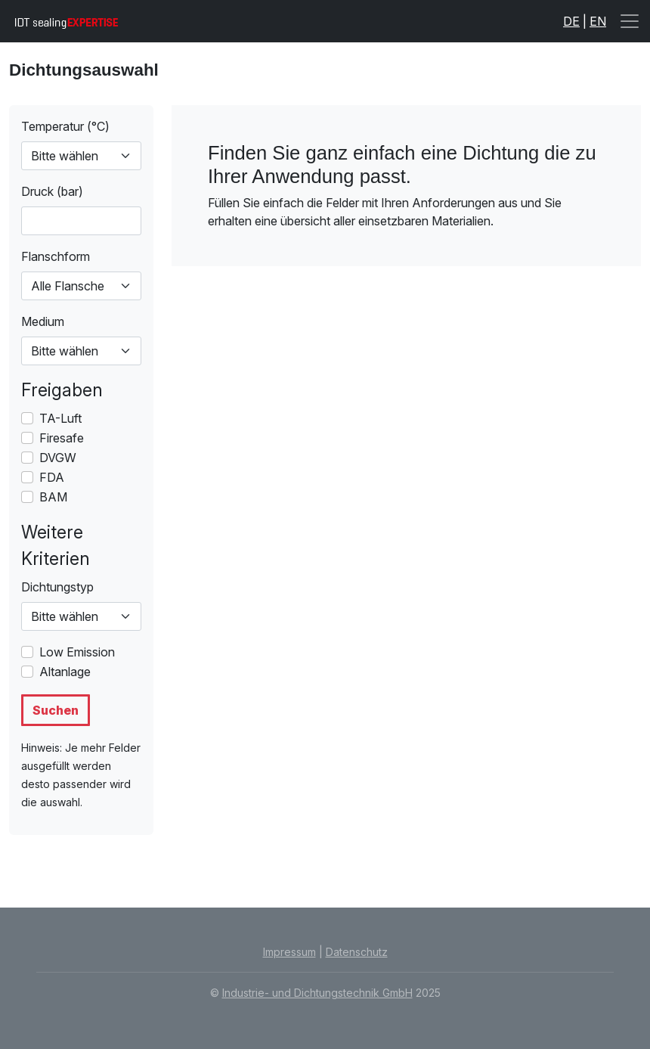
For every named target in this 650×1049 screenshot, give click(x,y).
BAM (53, 496)
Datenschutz (357, 951)
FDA (51, 477)
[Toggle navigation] (629, 21)
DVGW (57, 457)
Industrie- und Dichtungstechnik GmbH (317, 992)
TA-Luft (60, 418)
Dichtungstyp (57, 586)
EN (598, 21)
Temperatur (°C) (65, 126)
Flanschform (55, 256)
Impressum (289, 951)
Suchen (55, 710)
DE (571, 21)
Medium (42, 321)
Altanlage (65, 671)
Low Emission (77, 652)
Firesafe (61, 437)
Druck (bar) (52, 191)
